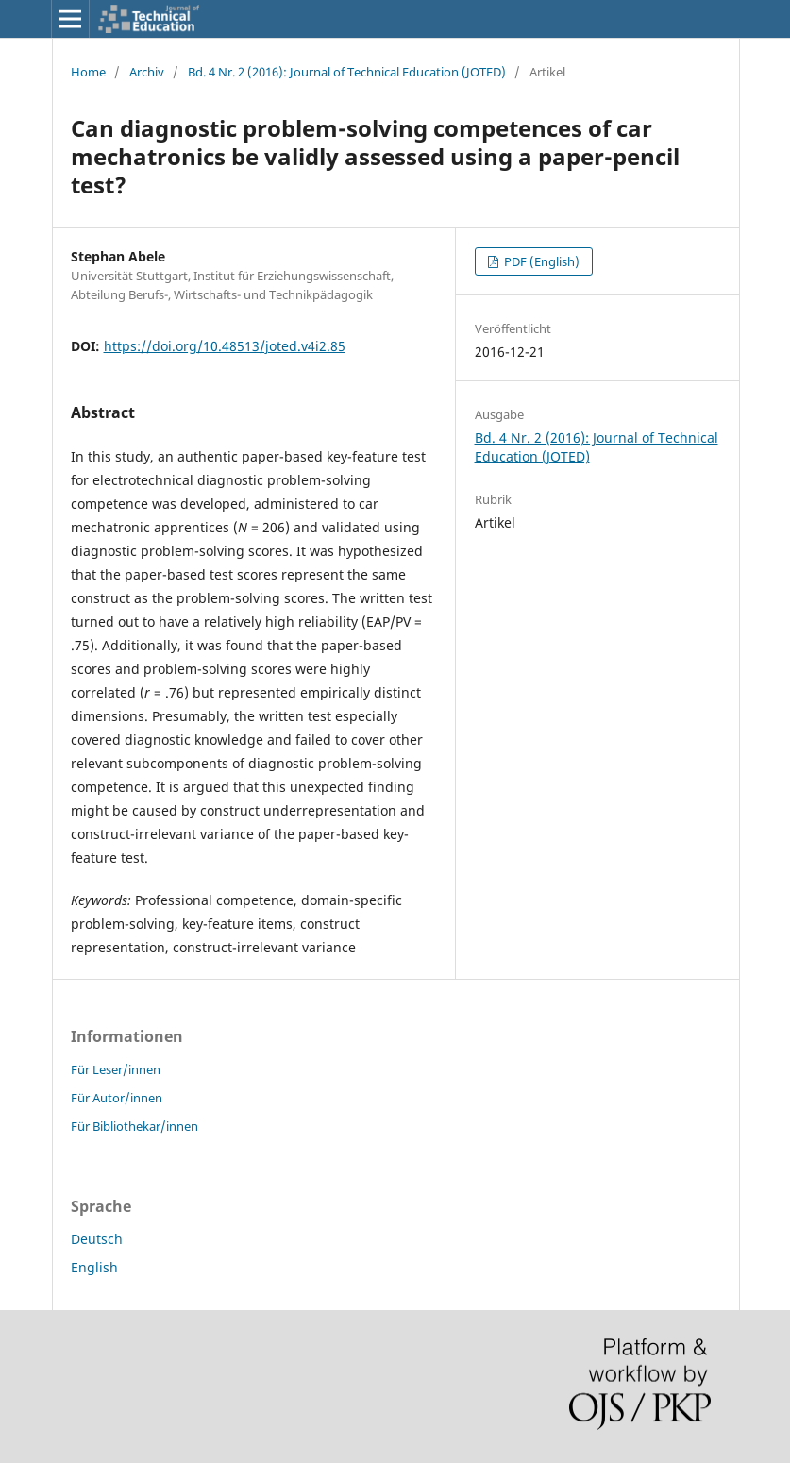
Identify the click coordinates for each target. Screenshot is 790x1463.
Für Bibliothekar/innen (134, 1126)
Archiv (146, 71)
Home (88, 71)
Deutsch (97, 1239)
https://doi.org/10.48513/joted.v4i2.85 (224, 346)
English (94, 1267)
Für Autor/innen (116, 1097)
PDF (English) (540, 261)
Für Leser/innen (115, 1069)
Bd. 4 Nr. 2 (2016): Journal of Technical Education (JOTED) (347, 71)
